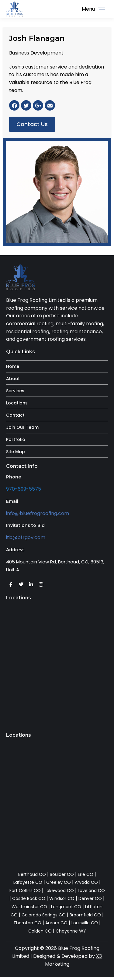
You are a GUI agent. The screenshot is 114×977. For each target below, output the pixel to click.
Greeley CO (58, 882)
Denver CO (90, 898)
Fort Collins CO (25, 890)
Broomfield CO (85, 915)
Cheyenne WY (71, 931)
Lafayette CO (27, 882)
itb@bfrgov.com (25, 537)
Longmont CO (66, 907)
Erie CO (85, 874)
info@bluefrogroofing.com (37, 513)
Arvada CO (86, 882)
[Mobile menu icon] (93, 9)
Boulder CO (62, 874)
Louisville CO (84, 923)
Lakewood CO (59, 890)
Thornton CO (27, 923)
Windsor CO (61, 898)
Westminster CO (29, 907)
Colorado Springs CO (44, 915)
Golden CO (40, 931)
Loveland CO (91, 890)
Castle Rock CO (28, 898)
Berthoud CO (32, 874)
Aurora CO (56, 923)
